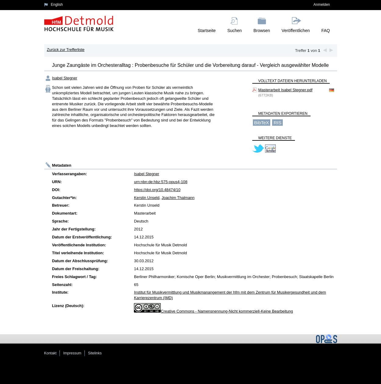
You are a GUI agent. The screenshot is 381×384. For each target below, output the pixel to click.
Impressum (72, 353)
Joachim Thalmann (178, 197)
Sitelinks (95, 353)
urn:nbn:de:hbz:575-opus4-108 (160, 181)
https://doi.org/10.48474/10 (157, 189)
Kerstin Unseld (146, 197)
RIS (278, 122)
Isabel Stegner (64, 78)
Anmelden (321, 4)
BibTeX (261, 122)
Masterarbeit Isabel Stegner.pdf (285, 90)
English (57, 4)
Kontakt (50, 353)
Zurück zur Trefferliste (65, 49)
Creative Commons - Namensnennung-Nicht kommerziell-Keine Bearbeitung (227, 311)
